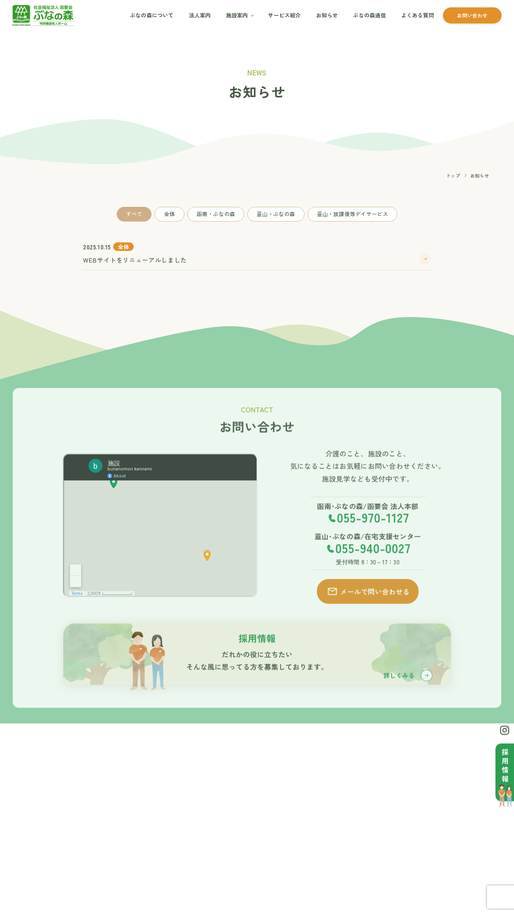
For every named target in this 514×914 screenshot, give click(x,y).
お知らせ (327, 15)
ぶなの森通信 (369, 15)
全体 (169, 214)
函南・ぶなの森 (216, 214)
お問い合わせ (472, 15)
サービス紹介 (284, 15)
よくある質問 (417, 15)
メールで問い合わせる (368, 602)
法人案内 (200, 15)
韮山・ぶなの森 (276, 214)
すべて (134, 214)
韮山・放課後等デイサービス (352, 214)
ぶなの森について (152, 15)
